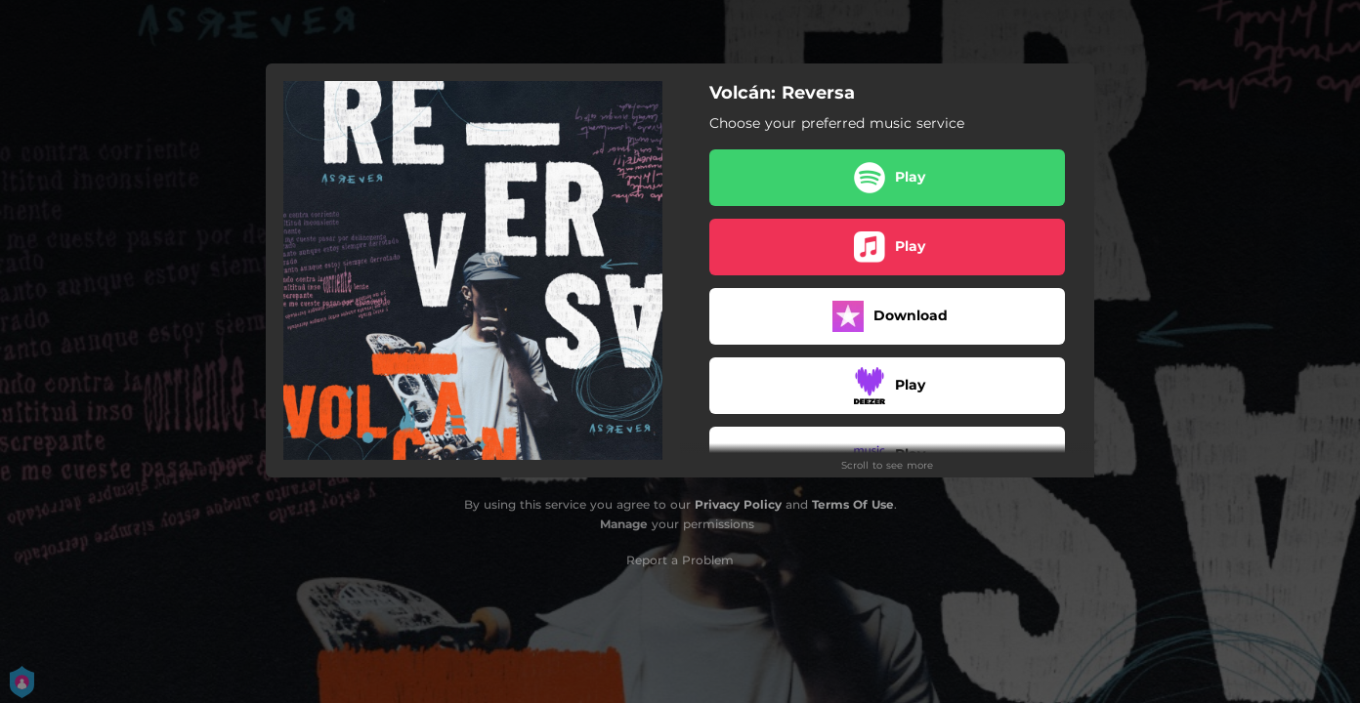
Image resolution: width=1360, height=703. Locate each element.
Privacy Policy (738, 504)
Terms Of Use (853, 504)
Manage (624, 524)
